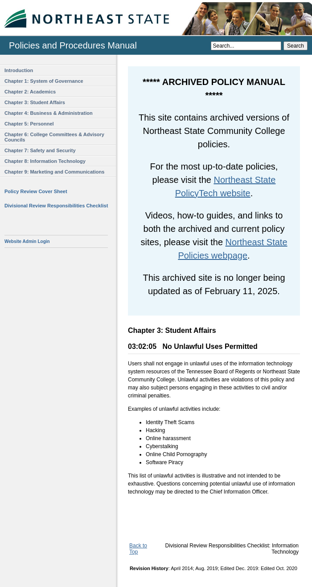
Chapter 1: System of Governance (43, 81)
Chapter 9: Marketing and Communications (54, 171)
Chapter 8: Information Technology (45, 161)
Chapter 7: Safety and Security (40, 150)
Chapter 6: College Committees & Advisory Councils (54, 137)
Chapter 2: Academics (30, 91)
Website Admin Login (27, 241)
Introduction (18, 70)
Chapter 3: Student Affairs (34, 102)
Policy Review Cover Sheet (35, 191)
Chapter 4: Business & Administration (48, 113)
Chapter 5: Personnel (29, 123)
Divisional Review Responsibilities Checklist (56, 205)
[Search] (246, 45)
